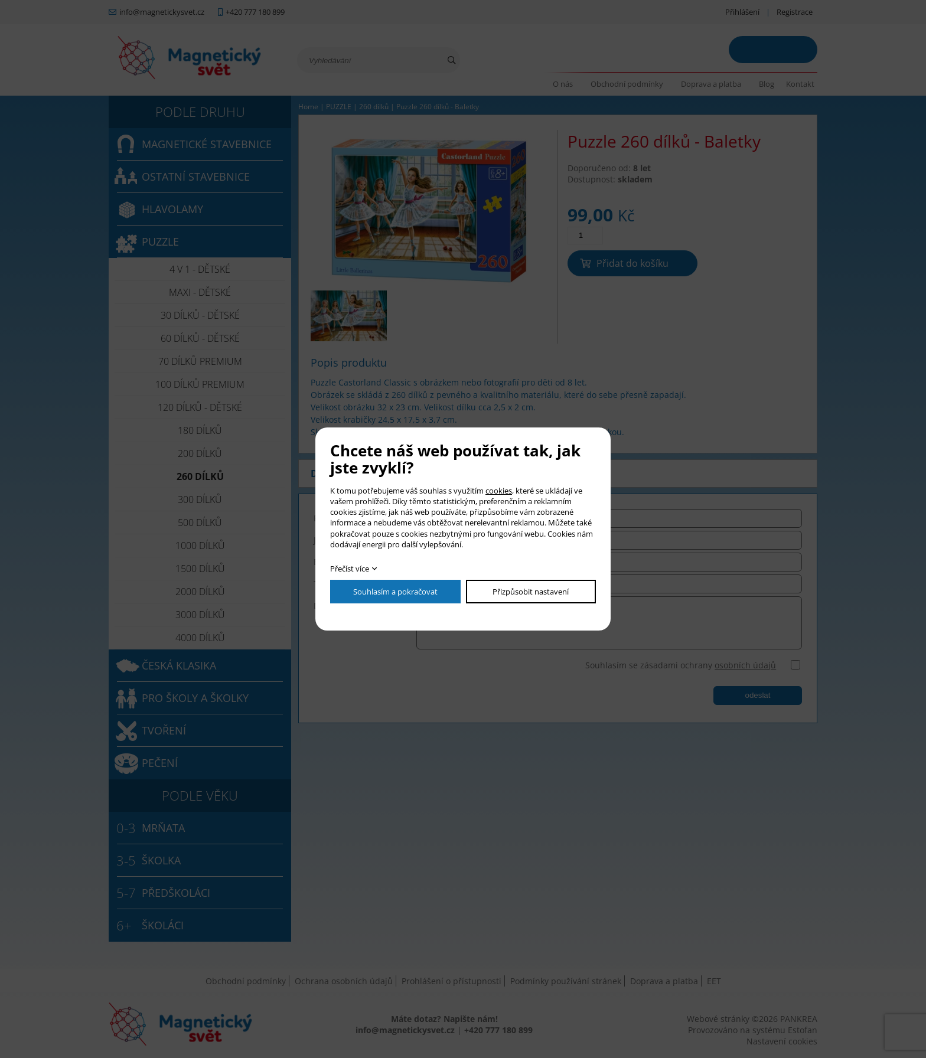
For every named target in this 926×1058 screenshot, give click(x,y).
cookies (498, 490)
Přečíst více (349, 568)
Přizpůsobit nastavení (531, 591)
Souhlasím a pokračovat (395, 591)
